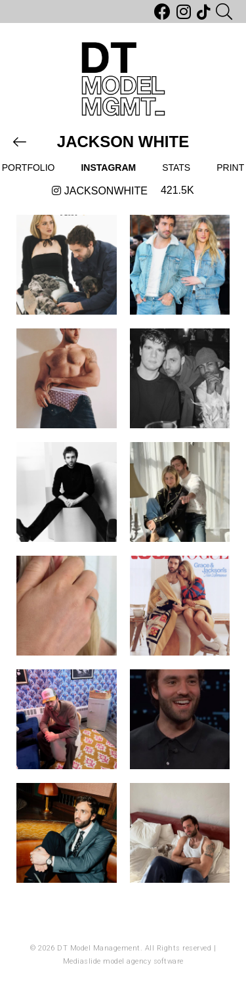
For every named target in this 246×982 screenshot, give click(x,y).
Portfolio (28, 167)
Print (230, 167)
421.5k (177, 190)
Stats (176, 167)
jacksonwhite (100, 190)
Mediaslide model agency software (123, 961)
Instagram (108, 167)
